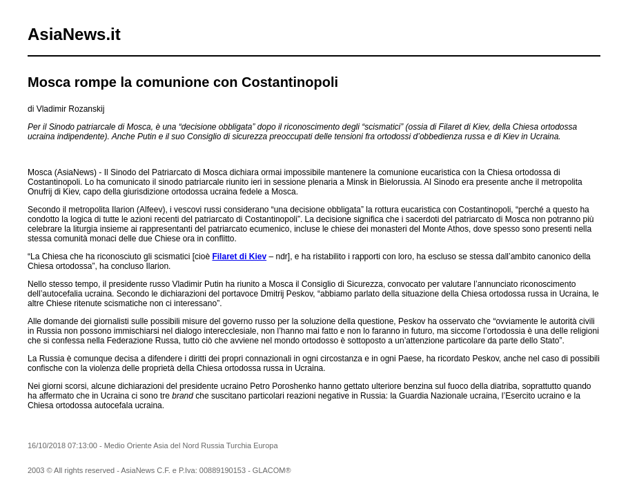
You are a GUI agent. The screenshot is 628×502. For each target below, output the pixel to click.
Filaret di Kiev (239, 256)
